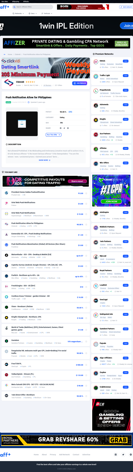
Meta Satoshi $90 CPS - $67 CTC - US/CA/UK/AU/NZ (32, 384)
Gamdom (15, 340)
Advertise (86, 455)
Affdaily (26, 1)
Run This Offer (53, 135)
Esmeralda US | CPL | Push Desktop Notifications (31, 234)
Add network (126, 7)
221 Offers (58, 85)
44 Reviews (47, 85)
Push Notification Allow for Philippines (27, 223)
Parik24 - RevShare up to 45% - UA (25, 275)
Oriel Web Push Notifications (23, 202)
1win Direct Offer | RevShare (23, 395)
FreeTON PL (16, 364)
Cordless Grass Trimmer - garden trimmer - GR (30, 296)
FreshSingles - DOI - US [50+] (23, 286)
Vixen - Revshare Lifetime (22, 306)
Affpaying (15, 1)
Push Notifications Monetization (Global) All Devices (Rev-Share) (38, 244)
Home (10, 54)
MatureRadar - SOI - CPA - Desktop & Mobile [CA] (31, 254)
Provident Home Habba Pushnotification (28, 192)
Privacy (53, 455)
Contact (76, 455)
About (44, 455)
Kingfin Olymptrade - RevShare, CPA (26, 317)
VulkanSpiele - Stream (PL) (22, 374)
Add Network (64, 455)
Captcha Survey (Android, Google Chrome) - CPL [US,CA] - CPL (36, 265)
